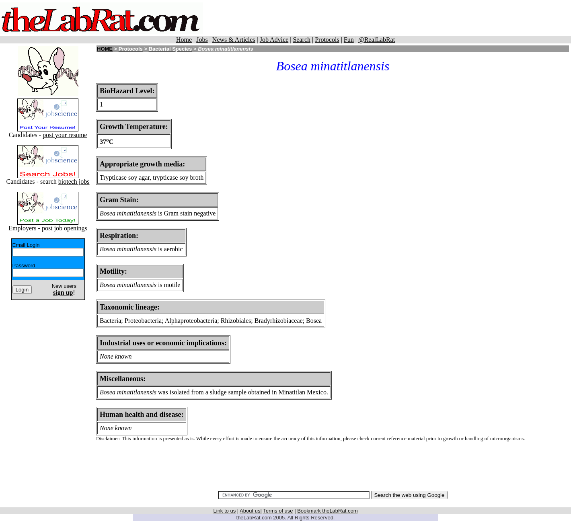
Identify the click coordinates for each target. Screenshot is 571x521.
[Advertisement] (397, 18)
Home (184, 39)
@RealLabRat (376, 39)
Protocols (327, 39)
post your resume (65, 134)
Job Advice (274, 39)
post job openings (64, 228)
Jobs (201, 39)
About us (250, 511)
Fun (349, 39)
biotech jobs (74, 181)
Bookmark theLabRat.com (327, 511)
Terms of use (278, 511)
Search (301, 39)
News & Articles (233, 39)
